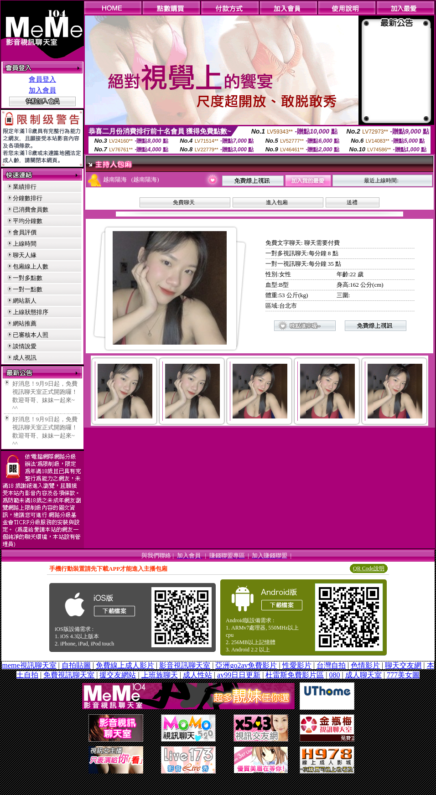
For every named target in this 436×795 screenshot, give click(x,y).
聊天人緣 (24, 255)
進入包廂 (277, 202)
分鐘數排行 (27, 198)
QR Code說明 (368, 568)
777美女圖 (403, 675)
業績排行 (24, 186)
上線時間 (24, 243)
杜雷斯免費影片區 (294, 675)
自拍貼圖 (76, 665)
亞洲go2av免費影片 (246, 665)
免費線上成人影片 (125, 665)
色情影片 (365, 665)
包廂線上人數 (30, 266)
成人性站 (197, 675)
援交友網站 (117, 675)
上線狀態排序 (30, 312)
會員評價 (24, 232)
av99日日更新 (238, 675)
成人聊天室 (363, 675)
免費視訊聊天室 (68, 675)
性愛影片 (296, 665)
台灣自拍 (331, 665)
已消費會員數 (30, 209)
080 (334, 675)
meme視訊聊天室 (29, 665)
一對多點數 (27, 277)
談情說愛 (24, 346)
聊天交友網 (403, 665)
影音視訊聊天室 (184, 665)
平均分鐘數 (27, 220)
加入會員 (42, 90)
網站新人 (24, 300)
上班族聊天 (159, 675)
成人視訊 (24, 357)
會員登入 (42, 79)
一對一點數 (27, 289)
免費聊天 (184, 202)
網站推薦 (24, 323)
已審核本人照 (30, 334)
